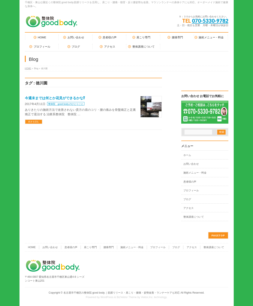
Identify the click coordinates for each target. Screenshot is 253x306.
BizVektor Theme (127, 297)
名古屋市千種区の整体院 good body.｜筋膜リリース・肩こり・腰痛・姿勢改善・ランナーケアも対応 (121, 292)
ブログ (187, 199)
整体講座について (193, 216)
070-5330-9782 (210, 21)
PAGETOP (218, 235)
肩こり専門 (90, 247)
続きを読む (33, 121)
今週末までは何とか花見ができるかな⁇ (55, 98)
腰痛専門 (108, 247)
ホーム (187, 155)
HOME (28, 68)
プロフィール (191, 190)
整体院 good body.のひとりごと (65, 104)
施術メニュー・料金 (195, 172)
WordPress (107, 297)
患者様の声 (189, 181)
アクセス (188, 208)
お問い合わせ (191, 163)
